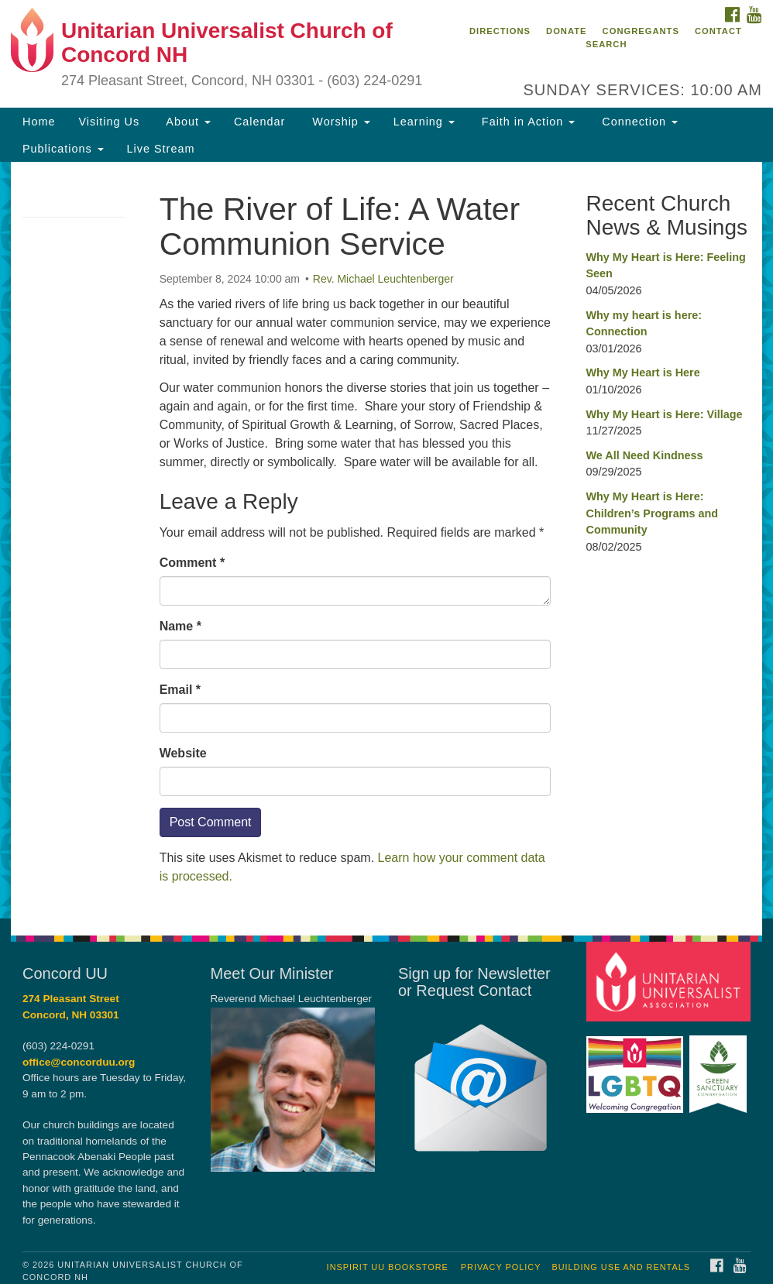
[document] (386, 540)
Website (183, 753)
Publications (63, 148)
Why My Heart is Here (642, 372)
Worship (339, 121)
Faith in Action (526, 121)
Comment (192, 562)
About (187, 121)
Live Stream (161, 148)
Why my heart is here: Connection (644, 323)
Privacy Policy (501, 1267)
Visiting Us (108, 121)
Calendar (259, 121)
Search (606, 44)
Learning (424, 121)
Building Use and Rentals (620, 1267)
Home (38, 121)
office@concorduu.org (78, 1062)
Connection (638, 121)
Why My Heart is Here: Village (664, 414)
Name (180, 626)
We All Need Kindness (644, 455)
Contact (718, 31)
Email (180, 689)
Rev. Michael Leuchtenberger (383, 279)
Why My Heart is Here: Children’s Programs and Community (652, 513)
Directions (500, 31)
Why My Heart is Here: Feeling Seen (665, 265)
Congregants (641, 31)
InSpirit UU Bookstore (387, 1267)
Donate (566, 31)
